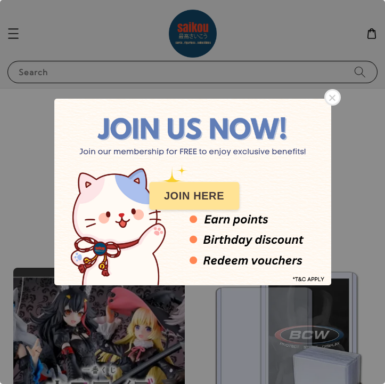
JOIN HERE (194, 196)
